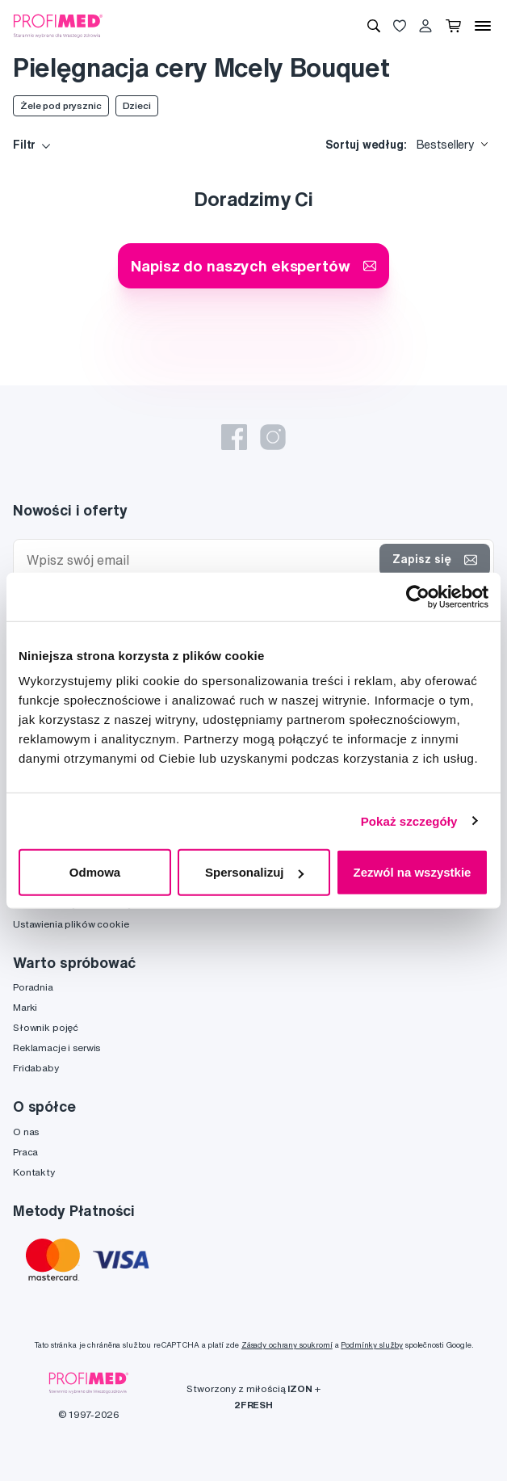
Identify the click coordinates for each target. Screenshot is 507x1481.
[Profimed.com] (58, 25)
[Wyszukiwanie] (373, 26)
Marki (25, 1007)
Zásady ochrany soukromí (287, 1344)
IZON (299, 1388)
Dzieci (137, 105)
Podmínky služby (372, 1344)
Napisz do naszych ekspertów (253, 265)
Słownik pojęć (45, 1027)
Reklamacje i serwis (56, 1047)
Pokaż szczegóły (409, 820)
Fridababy (36, 1067)
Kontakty (34, 1172)
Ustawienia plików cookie (71, 924)
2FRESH (253, 1404)
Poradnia (33, 987)
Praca (25, 1152)
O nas (26, 1131)
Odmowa (94, 872)
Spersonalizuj (254, 872)
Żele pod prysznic (61, 105)
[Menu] (482, 26)
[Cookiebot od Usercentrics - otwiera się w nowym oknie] (417, 596)
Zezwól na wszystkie (412, 872)
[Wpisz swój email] (199, 560)
